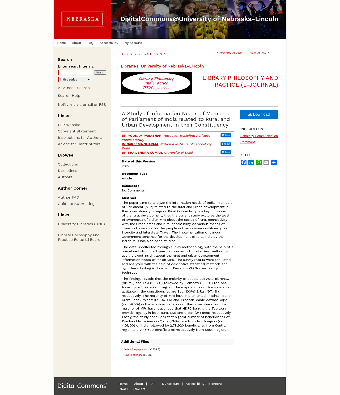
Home (125, 54)
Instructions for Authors (80, 137)
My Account (170, 384)
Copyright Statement (77, 131)
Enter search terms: (76, 66)
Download (259, 114)
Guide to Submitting (76, 203)
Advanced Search (74, 87)
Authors (65, 177)
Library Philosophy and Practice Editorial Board (79, 237)
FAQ (153, 384)
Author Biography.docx (136, 349)
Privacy (123, 389)
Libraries (139, 54)
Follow (226, 135)
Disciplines (67, 170)
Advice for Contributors (79, 144)
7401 (162, 54)
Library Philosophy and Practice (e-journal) (240, 81)
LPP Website (69, 125)
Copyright (139, 389)
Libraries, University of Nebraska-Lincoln (162, 66)
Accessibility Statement (204, 384)
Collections (68, 164)
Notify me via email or (82, 104)
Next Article (258, 52)
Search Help (69, 95)
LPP (152, 54)
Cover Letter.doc (133, 354)
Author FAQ (68, 197)
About (138, 384)
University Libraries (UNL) (81, 224)
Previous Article (230, 52)
